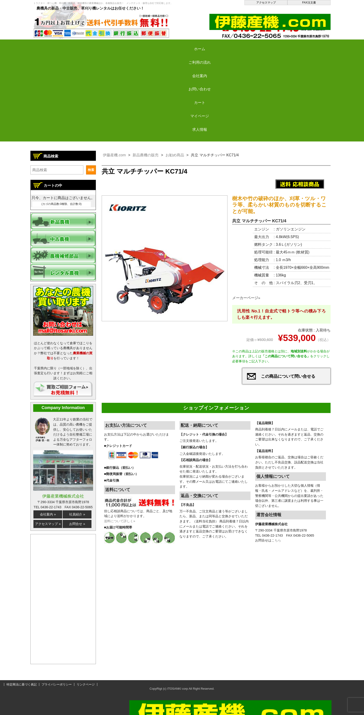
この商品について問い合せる (288, 379)
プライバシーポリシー (57, 684)
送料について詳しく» (119, 524)
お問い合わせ (180, 45)
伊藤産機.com (114, 155)
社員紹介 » (77, 514)
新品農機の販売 (146, 155)
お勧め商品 (175, 155)
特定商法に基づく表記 (21, 684)
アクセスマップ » (48, 524)
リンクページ (86, 684)
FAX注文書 (309, 2)
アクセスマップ (266, 2)
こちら (276, 543)
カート (222, 45)
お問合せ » (77, 524)
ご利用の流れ (96, 45)
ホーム (54, 45)
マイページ (263, 45)
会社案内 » (48, 514)
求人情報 (305, 45)
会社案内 (138, 45)
